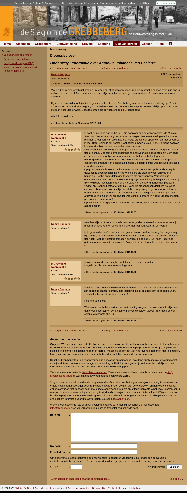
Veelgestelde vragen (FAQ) (19, 63)
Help (160, 43)
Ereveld (87, 43)
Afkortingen (136, 488)
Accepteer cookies (166, 3)
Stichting (104, 43)
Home (7, 43)
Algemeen (23, 43)
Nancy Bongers (60, 74)
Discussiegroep (126, 43)
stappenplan (122, 398)
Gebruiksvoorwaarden (94, 372)
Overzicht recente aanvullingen (50, 488)
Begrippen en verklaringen (18, 59)
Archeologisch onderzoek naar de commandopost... (81, 478)
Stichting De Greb (23, 488)
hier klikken (143, 3)
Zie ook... (175, 478)
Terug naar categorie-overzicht (69, 68)
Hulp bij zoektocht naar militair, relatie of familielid (21, 69)
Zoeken (147, 43)
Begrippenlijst (98, 488)
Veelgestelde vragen (118, 488)
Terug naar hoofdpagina (117, 68)
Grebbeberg (43, 43)
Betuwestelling (67, 43)
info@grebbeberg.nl (61, 408)
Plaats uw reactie (172, 68)
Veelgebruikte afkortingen (18, 54)
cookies (62, 3)
